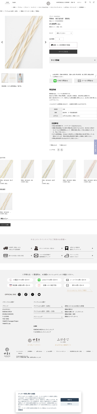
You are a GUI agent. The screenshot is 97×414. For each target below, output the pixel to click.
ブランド (26, 7)
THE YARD (5, 319)
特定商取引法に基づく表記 (76, 351)
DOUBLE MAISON (7, 314)
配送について (54, 145)
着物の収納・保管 (70, 314)
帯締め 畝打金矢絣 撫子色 (90, 180)
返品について (63, 145)
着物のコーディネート (71, 316)
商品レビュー (4, 218)
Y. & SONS (5, 316)
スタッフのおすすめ (43, 7)
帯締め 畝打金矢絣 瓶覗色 (69, 180)
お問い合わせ (39, 351)
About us (20, 353)
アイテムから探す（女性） (11, 11)
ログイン (79, 2)
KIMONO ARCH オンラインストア (44, 329)
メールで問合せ (85, 80)
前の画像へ (2, 42)
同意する (70, 399)
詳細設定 (20, 409)
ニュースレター (19, 351)
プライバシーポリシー (61, 351)
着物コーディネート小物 (27, 11)
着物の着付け (69, 309)
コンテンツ (33, 7)
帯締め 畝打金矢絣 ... (5, 212)
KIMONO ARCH (7, 311)
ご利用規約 (88, 351)
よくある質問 (49, 351)
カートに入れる (63, 51)
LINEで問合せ (61, 80)
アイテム (20, 7)
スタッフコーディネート (56, 7)
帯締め (37, 11)
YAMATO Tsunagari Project (10, 321)
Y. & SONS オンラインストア (42, 332)
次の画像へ (45, 42)
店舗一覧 (73, 2)
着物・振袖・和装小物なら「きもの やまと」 (48, 3)
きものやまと (6, 309)
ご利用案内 (81, 7)
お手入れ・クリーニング (70, 7)
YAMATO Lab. (6, 323)
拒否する (70, 404)
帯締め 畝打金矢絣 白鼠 (27, 180)
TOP (1, 11)
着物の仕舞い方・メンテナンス (74, 311)
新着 (14, 7)
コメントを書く (5, 224)
